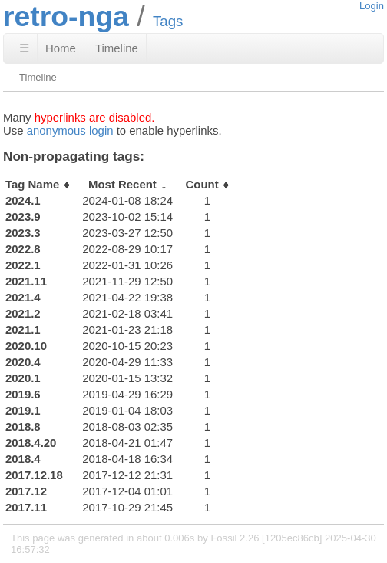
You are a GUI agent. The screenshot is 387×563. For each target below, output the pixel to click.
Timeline (116, 48)
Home (60, 48)
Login (371, 6)
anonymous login (70, 130)
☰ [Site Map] (24, 48)
